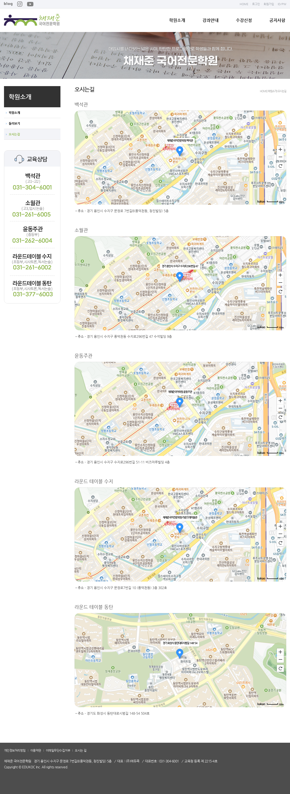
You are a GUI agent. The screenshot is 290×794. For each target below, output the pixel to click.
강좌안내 (210, 20)
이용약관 (35, 750)
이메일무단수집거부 (58, 750)
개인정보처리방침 (15, 750)
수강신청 (244, 20)
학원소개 (177, 20)
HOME (244, 4)
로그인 (256, 4)
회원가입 (269, 4)
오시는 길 (81, 750)
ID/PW (282, 4)
